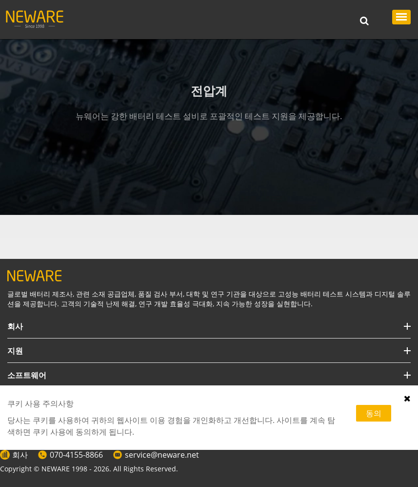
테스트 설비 (66, 226)
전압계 (106, 226)
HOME (28, 226)
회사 (20, 454)
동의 (373, 413)
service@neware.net (162, 454)
